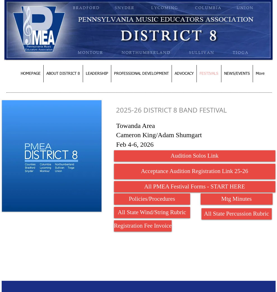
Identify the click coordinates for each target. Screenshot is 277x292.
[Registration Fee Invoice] (143, 226)
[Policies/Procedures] (152, 199)
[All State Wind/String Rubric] (152, 212)
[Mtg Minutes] (237, 199)
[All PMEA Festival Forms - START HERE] (194, 186)
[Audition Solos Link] (194, 156)
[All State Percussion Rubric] (237, 213)
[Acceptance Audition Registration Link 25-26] (194, 171)
